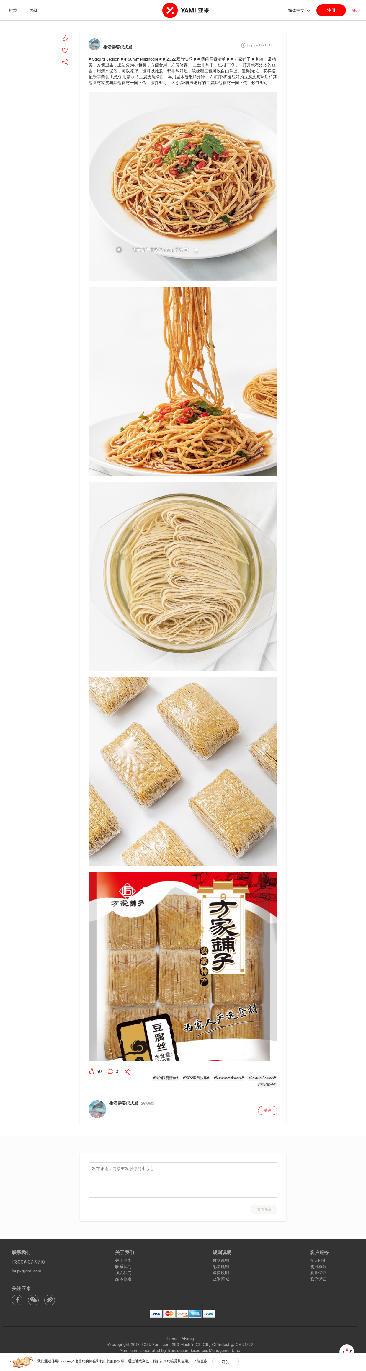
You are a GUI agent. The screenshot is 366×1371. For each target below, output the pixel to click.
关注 (267, 1110)
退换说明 (221, 1272)
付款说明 (221, 1260)
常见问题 (318, 1260)
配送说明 (221, 1266)
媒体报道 (123, 1279)
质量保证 (318, 1272)
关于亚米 (123, 1260)
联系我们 (123, 1266)
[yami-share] (65, 56)
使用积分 (318, 1266)
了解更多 (200, 1361)
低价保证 (318, 1279)
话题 (33, 10)
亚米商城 (221, 1279)
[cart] (346, 1351)
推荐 (13, 10)
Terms (171, 1338)
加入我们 (123, 1272)
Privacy (187, 1338)
